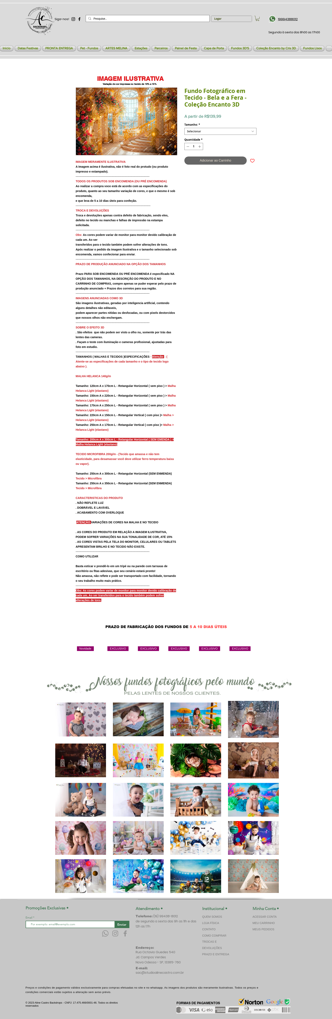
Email (29, 917)
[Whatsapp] (105, 933)
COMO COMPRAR (214, 935)
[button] (28, 48)
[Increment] (200, 146)
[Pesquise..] (147, 18)
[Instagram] (115, 933)
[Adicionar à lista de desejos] (252, 161)
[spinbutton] (194, 146)
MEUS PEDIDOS (263, 929)
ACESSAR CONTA (265, 916)
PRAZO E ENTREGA (215, 954)
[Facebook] (125, 933)
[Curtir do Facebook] (222, 617)
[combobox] (220, 131)
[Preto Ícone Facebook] (79, 19)
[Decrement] (187, 146)
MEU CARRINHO (264, 923)
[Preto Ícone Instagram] (73, 19)
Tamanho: (192, 124)
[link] (257, 18)
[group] (168, 661)
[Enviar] (122, 924)
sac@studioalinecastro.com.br (160, 972)
